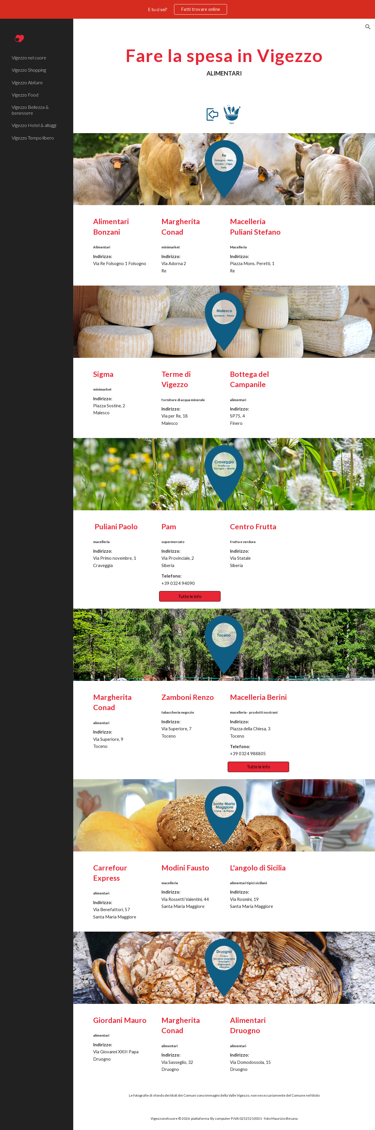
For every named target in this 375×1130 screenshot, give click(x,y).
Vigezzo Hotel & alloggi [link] (34, 125)
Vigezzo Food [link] (25, 94)
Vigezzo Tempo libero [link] (33, 137)
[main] (224, 61)
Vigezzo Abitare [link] (27, 82)
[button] (368, 27)
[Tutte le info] (189, 596)
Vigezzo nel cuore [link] (29, 57)
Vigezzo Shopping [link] (29, 70)
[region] (187, 9)
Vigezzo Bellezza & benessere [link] (30, 109)
